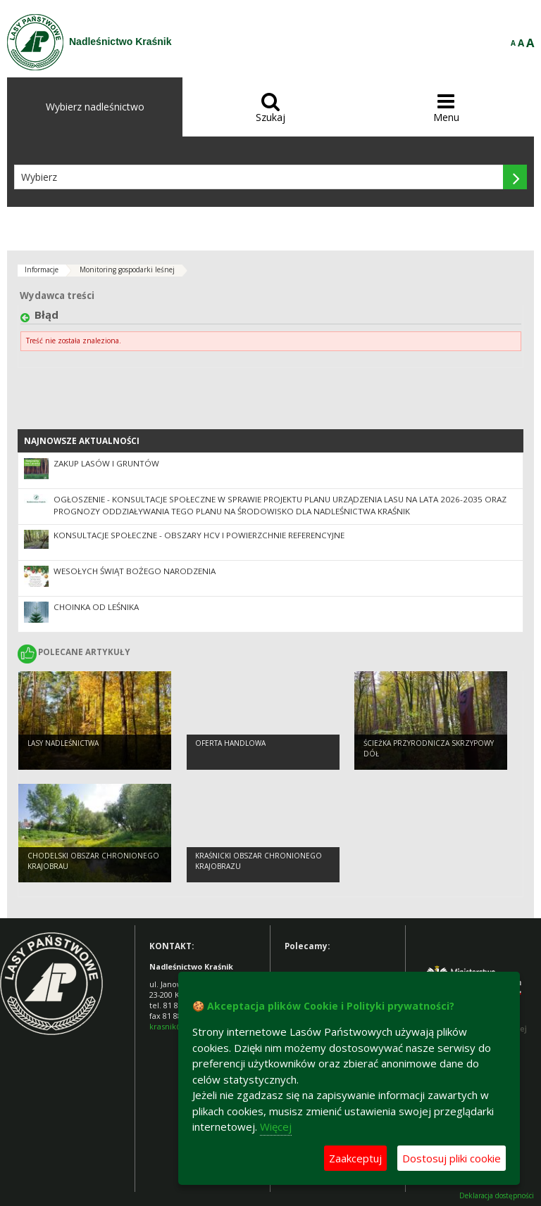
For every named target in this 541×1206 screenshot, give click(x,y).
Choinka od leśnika (96, 607)
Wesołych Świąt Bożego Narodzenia (135, 571)
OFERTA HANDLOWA (230, 743)
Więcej (276, 1126)
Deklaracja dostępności (496, 1196)
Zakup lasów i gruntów (106, 463)
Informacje (41, 269)
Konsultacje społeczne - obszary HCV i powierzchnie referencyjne (199, 535)
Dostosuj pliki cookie (451, 1158)
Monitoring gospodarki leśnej (127, 269)
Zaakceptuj (355, 1158)
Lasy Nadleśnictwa (63, 743)
